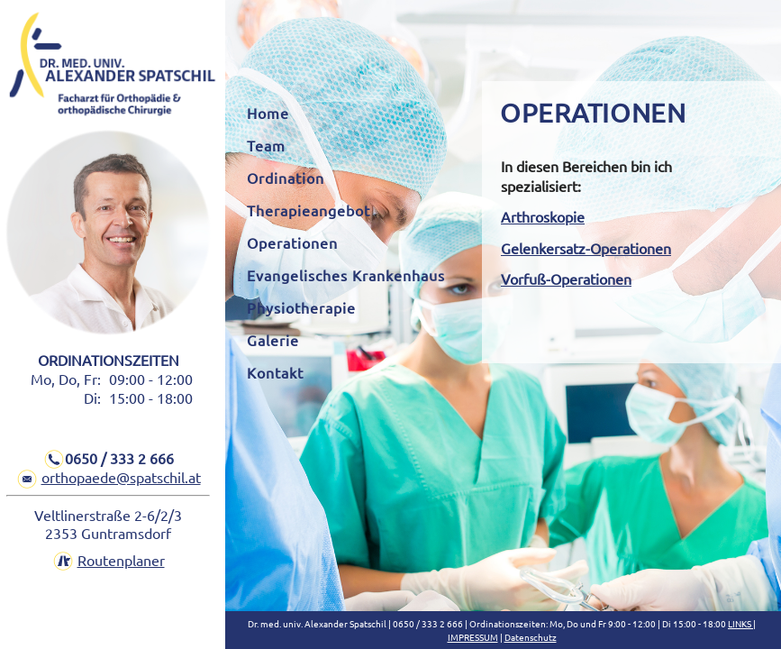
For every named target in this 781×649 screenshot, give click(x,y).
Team (266, 145)
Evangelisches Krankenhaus (346, 275)
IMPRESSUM (473, 637)
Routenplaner (121, 560)
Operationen (292, 242)
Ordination (285, 178)
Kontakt (275, 372)
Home (268, 113)
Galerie (273, 340)
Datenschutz (530, 637)
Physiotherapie (301, 307)
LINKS (740, 623)
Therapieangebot (308, 210)
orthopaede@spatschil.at (121, 477)
